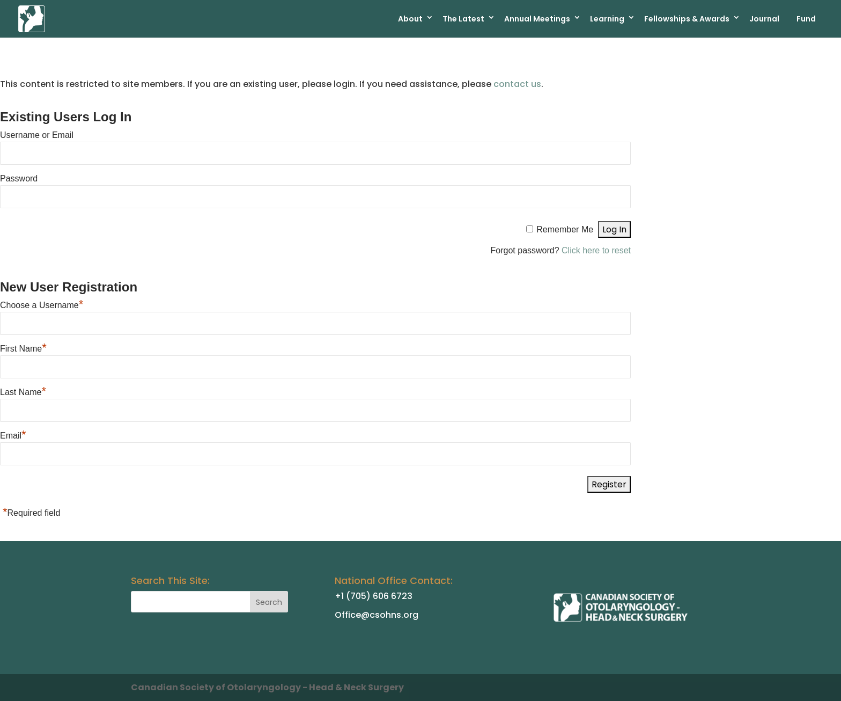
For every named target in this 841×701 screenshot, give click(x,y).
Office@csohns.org (376, 615)
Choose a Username (41, 305)
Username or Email (36, 135)
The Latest (463, 18)
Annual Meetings (537, 18)
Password (19, 178)
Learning (607, 18)
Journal (764, 18)
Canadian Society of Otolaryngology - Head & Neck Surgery (267, 687)
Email (13, 435)
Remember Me (564, 229)
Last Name (23, 392)
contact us (517, 84)
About (410, 18)
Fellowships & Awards (686, 18)
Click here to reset (596, 250)
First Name (23, 348)
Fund (806, 18)
